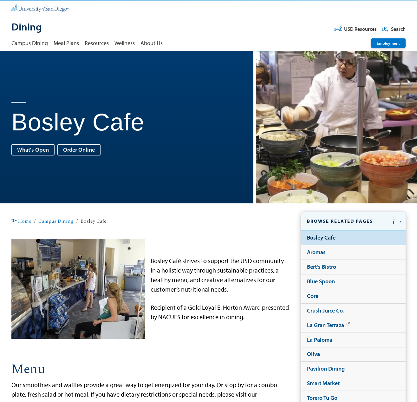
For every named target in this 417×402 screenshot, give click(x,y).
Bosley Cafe (321, 237)
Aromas (316, 252)
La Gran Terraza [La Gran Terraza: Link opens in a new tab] (325, 325)
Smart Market (323, 383)
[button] (353, 221)
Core (312, 296)
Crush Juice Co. (325, 310)
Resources (97, 43)
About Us (151, 43)
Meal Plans (66, 43)
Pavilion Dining (326, 368)
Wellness (124, 43)
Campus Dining (29, 43)
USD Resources (355, 29)
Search (393, 29)
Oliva (313, 354)
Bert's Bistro (321, 266)
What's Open (33, 149)
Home (21, 221)
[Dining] (26, 27)
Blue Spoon (321, 281)
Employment (388, 43)
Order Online (79, 149)
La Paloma (319, 339)
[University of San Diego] (39, 7)
